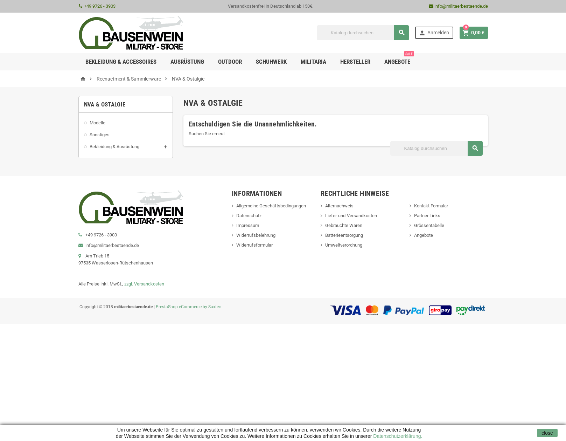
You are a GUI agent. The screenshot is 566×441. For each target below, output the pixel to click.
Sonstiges (100, 134)
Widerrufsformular (254, 245)
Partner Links (427, 215)
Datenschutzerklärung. (397, 436)
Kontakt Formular (431, 205)
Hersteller (355, 61)
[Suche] (363, 32)
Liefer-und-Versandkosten (351, 215)
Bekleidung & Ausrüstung (114, 146)
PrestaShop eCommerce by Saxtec (188, 306)
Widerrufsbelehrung (255, 235)
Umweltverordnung (343, 245)
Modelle (97, 122)
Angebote (399, 59)
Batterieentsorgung (344, 235)
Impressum (247, 225)
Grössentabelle (429, 225)
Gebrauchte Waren (343, 225)
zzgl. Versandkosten (144, 284)
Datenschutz (248, 215)
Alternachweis (339, 205)
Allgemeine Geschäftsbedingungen (271, 205)
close (547, 433)
